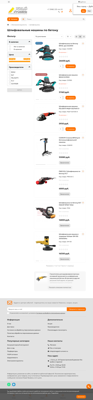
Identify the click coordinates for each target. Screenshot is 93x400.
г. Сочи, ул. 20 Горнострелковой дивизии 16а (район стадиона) (66, 361)
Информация (13, 320)
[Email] (37, 309)
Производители (53, 327)
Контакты (10, 336)
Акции (50, 324)
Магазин (53, 345)
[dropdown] (8, 2)
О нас (9, 324)
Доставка (10, 327)
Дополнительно (55, 320)
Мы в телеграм (55, 348)
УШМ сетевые (12, 354)
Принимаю (81, 396)
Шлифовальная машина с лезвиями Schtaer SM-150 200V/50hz (69, 236)
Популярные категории (18, 341)
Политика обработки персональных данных (23, 333)
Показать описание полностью (60, 287)
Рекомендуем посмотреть (57, 330)
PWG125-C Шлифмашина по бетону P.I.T (69, 172)
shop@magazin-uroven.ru (59, 351)
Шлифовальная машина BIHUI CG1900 (68, 76)
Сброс (19, 90)
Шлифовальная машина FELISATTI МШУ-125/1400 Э (69, 107)
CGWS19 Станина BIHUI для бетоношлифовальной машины (69, 140)
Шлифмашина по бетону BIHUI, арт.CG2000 (68, 45)
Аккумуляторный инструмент (18, 345)
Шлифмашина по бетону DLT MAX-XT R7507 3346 (70, 204)
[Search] (56, 19)
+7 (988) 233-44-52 (55, 9)
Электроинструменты (19, 25)
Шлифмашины (34, 25)
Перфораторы (12, 351)
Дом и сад (10, 348)
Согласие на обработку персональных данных (23, 330)
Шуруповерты (12, 358)
